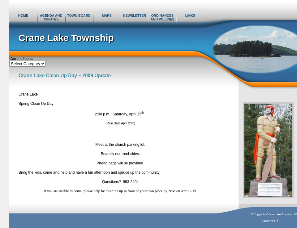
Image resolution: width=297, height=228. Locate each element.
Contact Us (270, 221)
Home (23, 15)
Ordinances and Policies (162, 17)
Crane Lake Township (66, 38)
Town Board (78, 15)
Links (190, 15)
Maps (106, 15)
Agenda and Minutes (51, 17)
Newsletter (134, 15)
